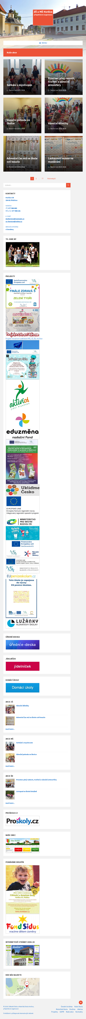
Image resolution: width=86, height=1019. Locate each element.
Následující (51, 178)
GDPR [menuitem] (62, 1012)
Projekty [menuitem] (54, 1012)
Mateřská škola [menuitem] (62, 1009)
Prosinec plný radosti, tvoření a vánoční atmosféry (61, 82)
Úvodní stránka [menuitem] (66, 1007)
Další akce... (10, 729)
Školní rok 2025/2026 (17, 90)
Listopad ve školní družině (26, 791)
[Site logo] (43, 36)
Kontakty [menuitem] (79, 1012)
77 (42, 178)
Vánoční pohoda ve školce (18, 121)
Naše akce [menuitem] (70, 1012)
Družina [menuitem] (72, 1009)
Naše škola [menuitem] (78, 1007)
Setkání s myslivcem (19, 85)
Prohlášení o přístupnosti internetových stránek (18, 1013)
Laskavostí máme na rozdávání (60, 160)
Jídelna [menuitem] (80, 1009)
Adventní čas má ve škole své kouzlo (22, 160)
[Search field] (31, 185)
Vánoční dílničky (58, 123)
